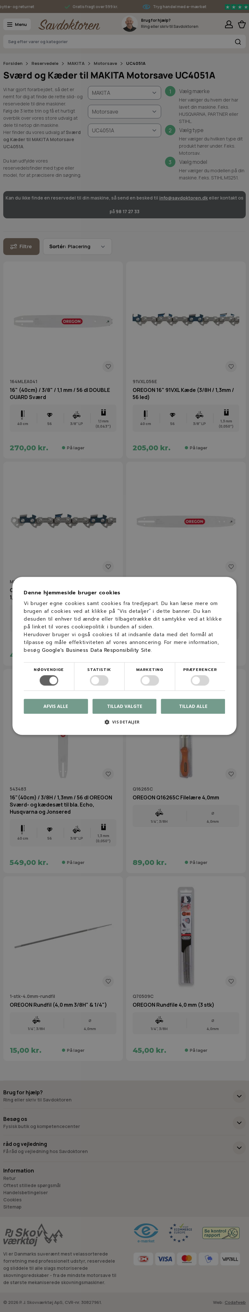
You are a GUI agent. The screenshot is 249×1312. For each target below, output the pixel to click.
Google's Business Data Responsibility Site (96, 650)
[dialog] (124, 656)
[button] (124, 724)
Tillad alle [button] (193, 706)
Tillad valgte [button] (124, 706)
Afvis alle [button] (55, 706)
